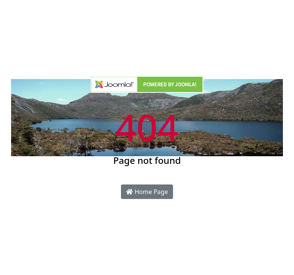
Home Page (147, 192)
